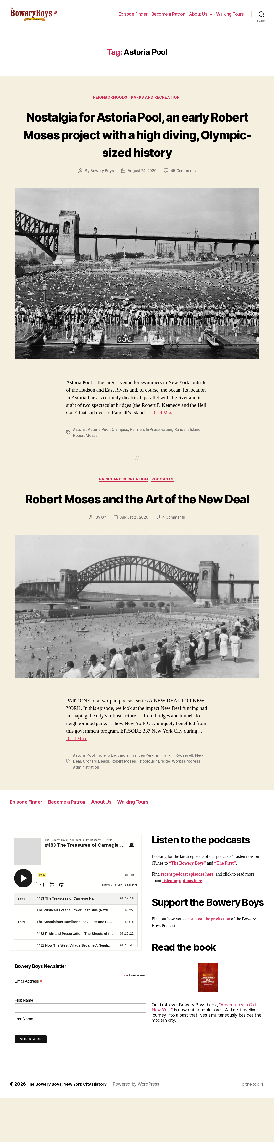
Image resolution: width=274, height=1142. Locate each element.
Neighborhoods (110, 105)
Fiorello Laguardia (113, 799)
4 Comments (174, 561)
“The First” (225, 907)
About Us (198, 17)
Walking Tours (230, 17)
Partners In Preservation (152, 455)
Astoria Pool (99, 455)
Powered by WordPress (140, 1128)
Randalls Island (189, 455)
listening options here (182, 925)
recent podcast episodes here (187, 918)
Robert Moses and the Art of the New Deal (137, 533)
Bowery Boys (101, 196)
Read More (163, 438)
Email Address (28, 1026)
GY (102, 561)
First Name (24, 1045)
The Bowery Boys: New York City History (69, 1128)
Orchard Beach (96, 805)
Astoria (79, 455)
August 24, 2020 (142, 196)
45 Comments (184, 196)
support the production (210, 963)
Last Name (24, 1063)
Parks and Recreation (156, 105)
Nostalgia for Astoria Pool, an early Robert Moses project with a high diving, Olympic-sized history (137, 150)
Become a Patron (168, 17)
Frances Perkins (145, 799)
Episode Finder (133, 17)
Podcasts (164, 505)
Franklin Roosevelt (177, 799)
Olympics (120, 455)
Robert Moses (85, 461)
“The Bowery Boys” (187, 907)
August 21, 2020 (134, 561)
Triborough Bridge (156, 805)
